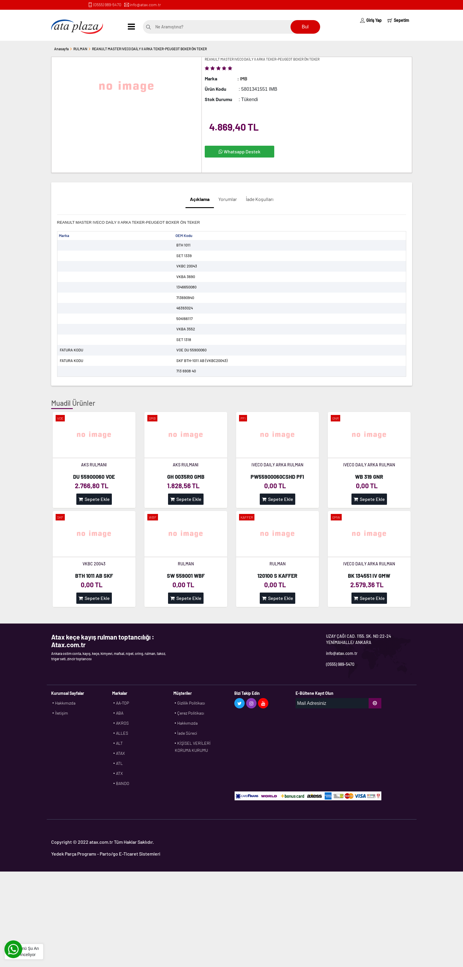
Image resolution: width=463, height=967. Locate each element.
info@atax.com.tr (145, 4)
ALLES (122, 733)
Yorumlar (227, 199)
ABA (119, 712)
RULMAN (80, 49)
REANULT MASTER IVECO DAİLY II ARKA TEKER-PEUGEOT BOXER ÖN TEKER (149, 49)
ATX (119, 773)
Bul (305, 26)
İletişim (61, 712)
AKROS (122, 723)
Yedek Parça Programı (73, 853)
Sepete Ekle (94, 499)
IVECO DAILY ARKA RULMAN (277, 464)
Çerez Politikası (190, 712)
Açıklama (199, 199)
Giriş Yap (371, 20)
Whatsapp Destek (239, 151)
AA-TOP (122, 702)
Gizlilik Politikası (191, 702)
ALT (119, 743)
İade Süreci (187, 733)
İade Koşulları (259, 199)
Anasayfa (61, 49)
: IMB (242, 78)
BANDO (122, 783)
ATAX (120, 753)
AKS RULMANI (94, 464)
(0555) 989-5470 (107, 4)
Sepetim (398, 20)
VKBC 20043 (94, 563)
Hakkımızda (65, 702)
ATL (119, 763)
